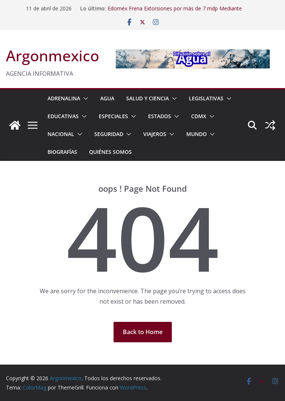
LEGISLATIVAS (206, 98)
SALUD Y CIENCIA (147, 98)
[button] (84, 98)
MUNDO (196, 134)
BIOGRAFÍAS (62, 151)
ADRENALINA (64, 98)
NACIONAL (61, 134)
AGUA (107, 98)
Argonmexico (52, 55)
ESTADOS (159, 116)
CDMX (198, 116)
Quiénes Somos (110, 151)
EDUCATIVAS (63, 116)
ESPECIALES (113, 116)
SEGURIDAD (108, 134)
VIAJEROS (154, 134)
